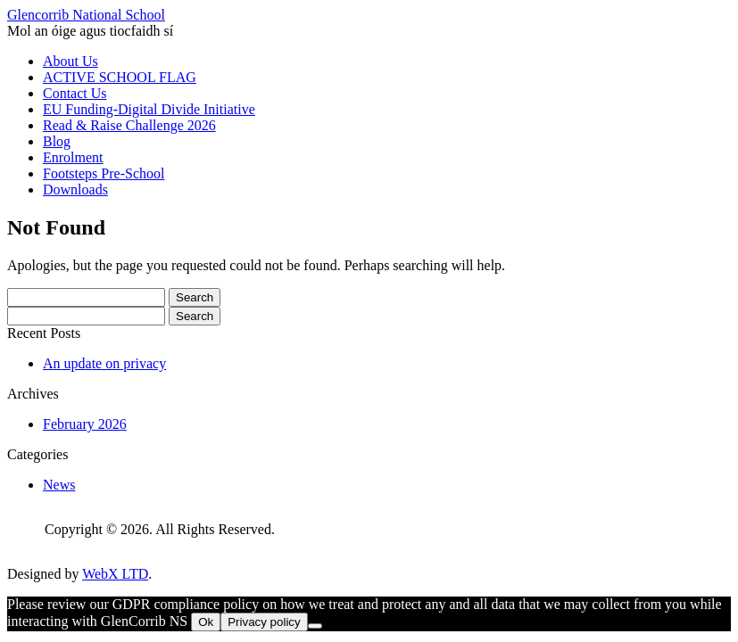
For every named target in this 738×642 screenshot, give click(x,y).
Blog (56, 141)
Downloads (75, 189)
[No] (315, 626)
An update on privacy (104, 363)
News (59, 484)
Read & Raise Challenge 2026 (129, 125)
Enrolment (73, 157)
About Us (70, 61)
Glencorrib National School (86, 14)
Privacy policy (264, 622)
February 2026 (85, 424)
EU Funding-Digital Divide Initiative (149, 109)
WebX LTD (115, 573)
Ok (205, 622)
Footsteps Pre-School (103, 173)
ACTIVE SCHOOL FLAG (119, 77)
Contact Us (75, 93)
